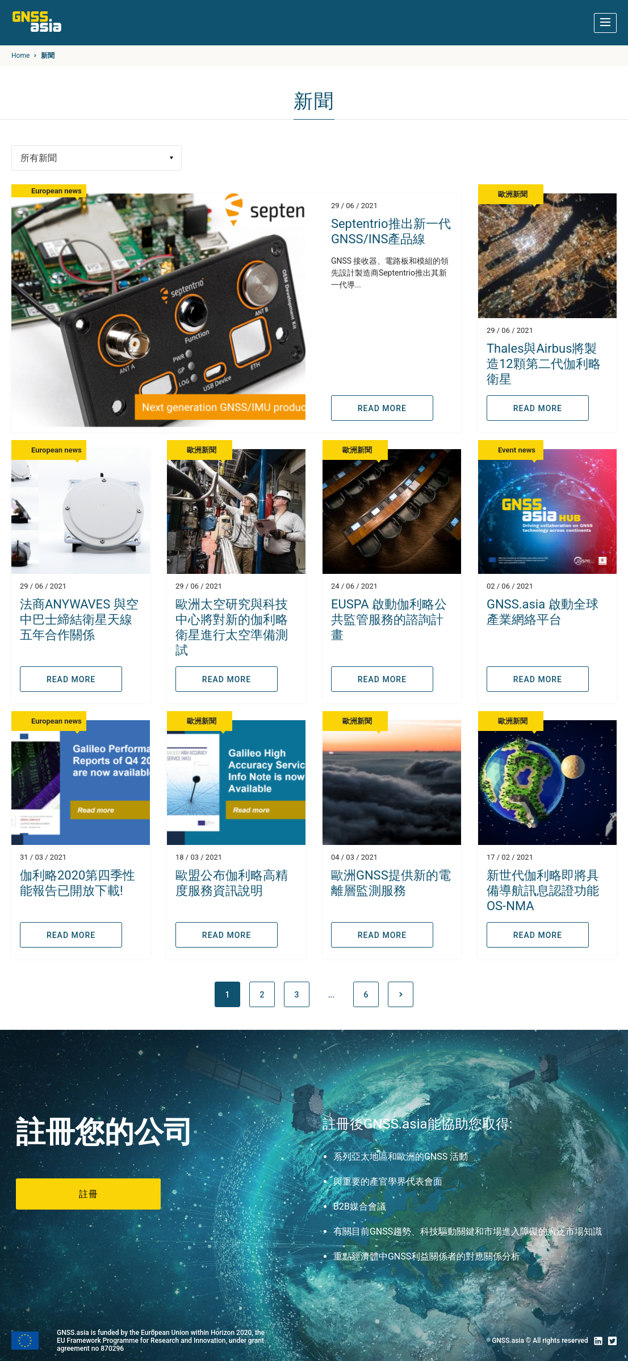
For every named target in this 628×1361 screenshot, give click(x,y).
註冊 (88, 1194)
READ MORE (382, 408)
